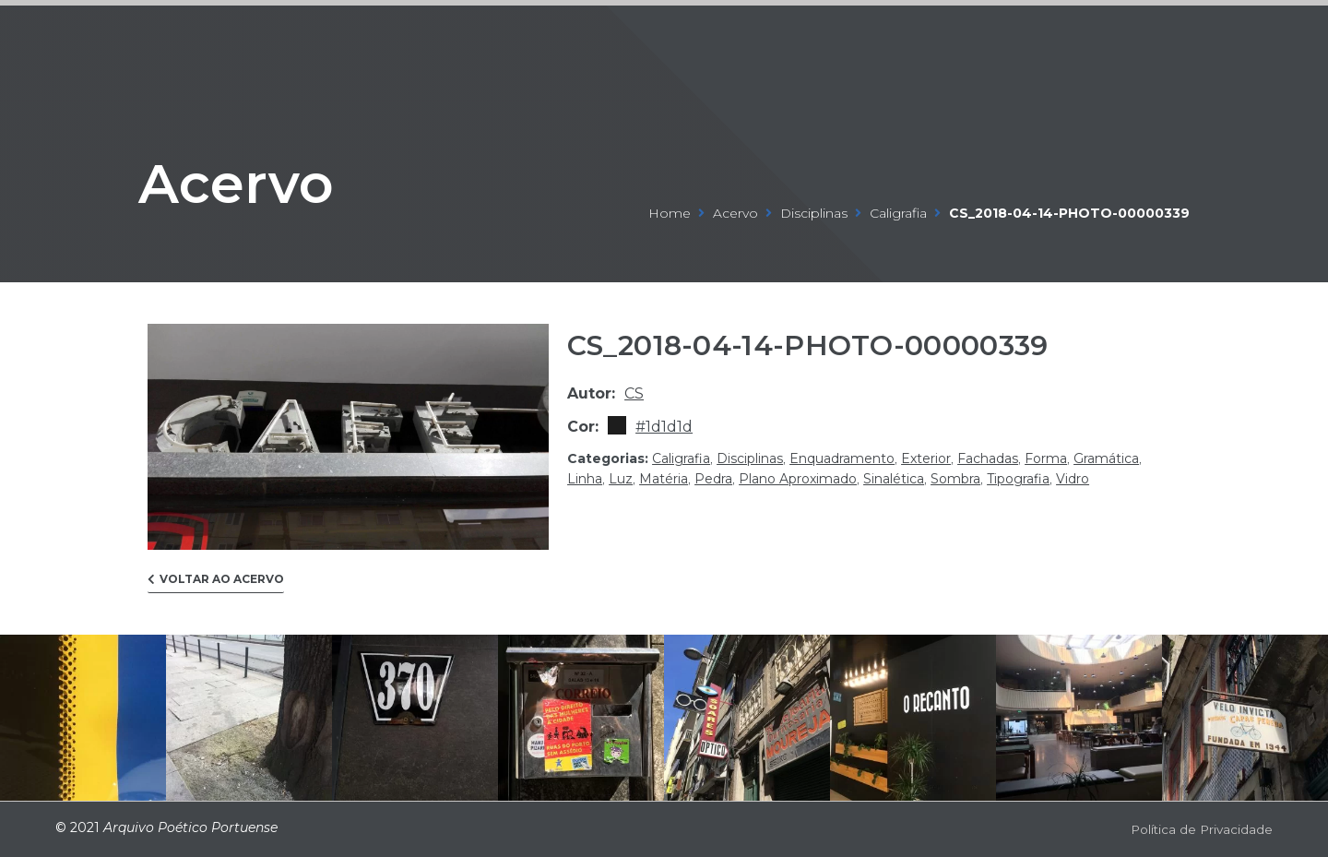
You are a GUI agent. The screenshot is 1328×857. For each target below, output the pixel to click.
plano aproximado (798, 478)
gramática (1106, 458)
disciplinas (814, 213)
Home (669, 213)
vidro (1072, 478)
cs (634, 393)
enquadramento (842, 458)
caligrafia (898, 213)
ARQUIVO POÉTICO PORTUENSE (114, 32)
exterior (926, 458)
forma (1046, 458)
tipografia (1018, 478)
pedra (713, 478)
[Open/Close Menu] (1256, 33)
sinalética (893, 478)
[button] (216, 583)
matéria (663, 478)
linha (584, 478)
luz (621, 478)
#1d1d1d (664, 426)
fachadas (987, 458)
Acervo (261, 178)
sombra (955, 478)
